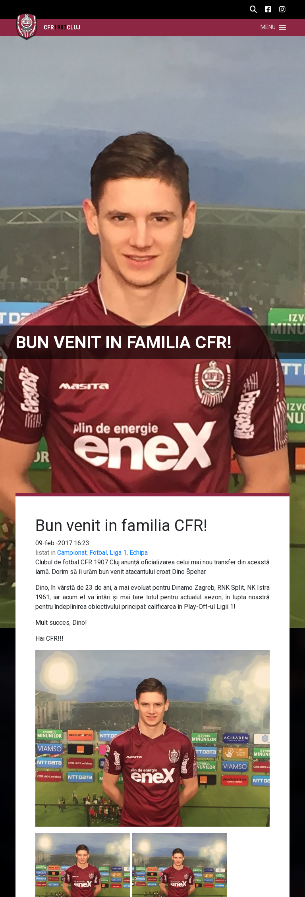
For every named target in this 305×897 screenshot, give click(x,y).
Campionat (72, 552)
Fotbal (98, 552)
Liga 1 (118, 552)
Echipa (138, 552)
